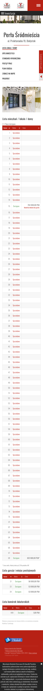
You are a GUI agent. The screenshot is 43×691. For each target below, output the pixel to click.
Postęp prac (7, 63)
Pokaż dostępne (10, 124)
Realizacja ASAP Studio (12, 655)
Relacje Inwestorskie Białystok (13, 648)
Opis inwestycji (8, 53)
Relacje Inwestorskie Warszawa (14, 651)
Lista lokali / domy (9, 48)
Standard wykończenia (11, 58)
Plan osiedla (7, 68)
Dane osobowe (33, 653)
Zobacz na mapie (8, 73)
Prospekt (6, 78)
